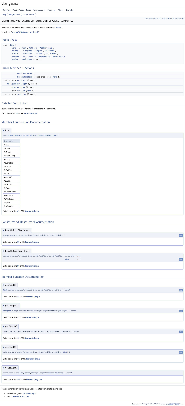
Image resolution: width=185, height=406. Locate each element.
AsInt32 (39, 53)
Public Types (149, 18)
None (14, 48)
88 (18, 242)
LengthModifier (28, 15)
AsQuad (39, 51)
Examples (69, 10)
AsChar (22, 48)
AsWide (15, 59)
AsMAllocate (59, 56)
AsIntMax (49, 51)
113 (18, 359)
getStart (21, 80)
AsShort (33, 48)
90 (18, 266)
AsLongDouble (29, 56)
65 (17, 113)
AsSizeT (15, 53)
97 (18, 317)
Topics (28, 10)
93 (18, 338)
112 (18, 296)
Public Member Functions (162, 18)
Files (60, 10)
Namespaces (39, 10)
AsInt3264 (51, 53)
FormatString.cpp (34, 379)
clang (4, 15)
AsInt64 (15, 56)
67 (18, 211)
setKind (21, 91)
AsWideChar (27, 59)
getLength (22, 84)
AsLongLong (27, 51)
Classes (51, 10)
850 (18, 379)
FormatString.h (30, 113)
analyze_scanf (14, 15)
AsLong (15, 51)
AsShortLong (46, 48)
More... (59, 27)
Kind (12, 45)
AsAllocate (44, 56)
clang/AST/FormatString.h (25, 32)
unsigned (11, 84)
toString (21, 94)
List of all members (178, 18)
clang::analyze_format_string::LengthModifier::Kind (33, 135)
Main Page (6, 10)
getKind (21, 87)
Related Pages (18, 10)
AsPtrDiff (27, 53)
